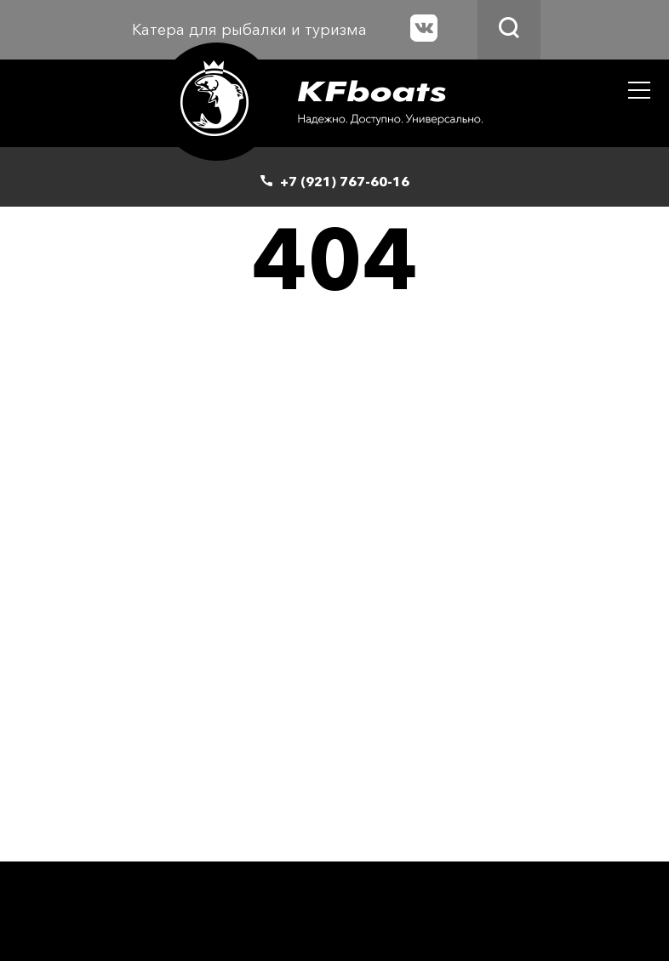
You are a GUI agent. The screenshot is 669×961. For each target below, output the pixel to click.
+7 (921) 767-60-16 (344, 181)
